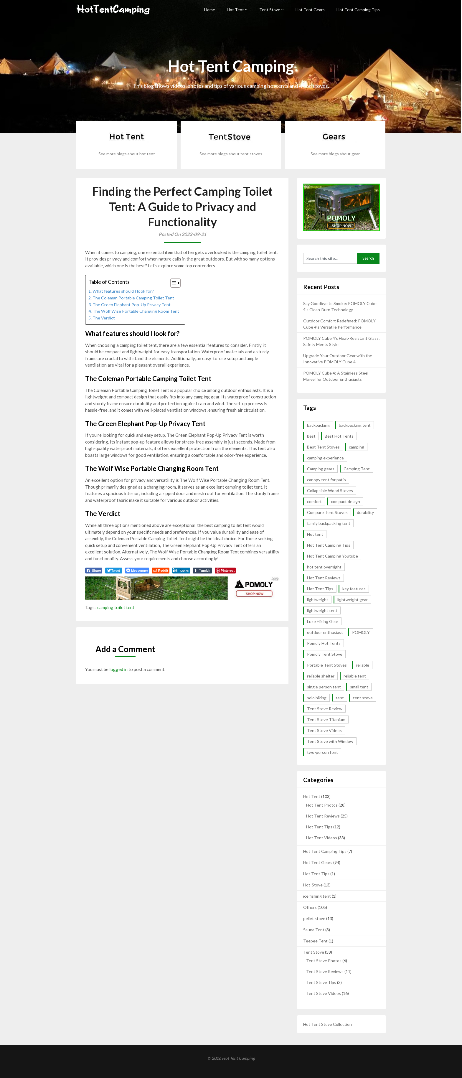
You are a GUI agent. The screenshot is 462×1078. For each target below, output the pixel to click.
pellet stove (314, 918)
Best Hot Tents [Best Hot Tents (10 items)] (339, 436)
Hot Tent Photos (322, 804)
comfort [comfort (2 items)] (314, 501)
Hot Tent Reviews (323, 815)
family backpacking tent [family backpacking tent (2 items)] (328, 523)
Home (209, 9)
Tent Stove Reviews (325, 971)
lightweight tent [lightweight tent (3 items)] (322, 610)
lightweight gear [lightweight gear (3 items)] (352, 599)
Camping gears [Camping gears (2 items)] (320, 468)
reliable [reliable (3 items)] (362, 664)
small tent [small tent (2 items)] (359, 686)
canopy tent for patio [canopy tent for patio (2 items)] (326, 479)
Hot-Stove (313, 884)
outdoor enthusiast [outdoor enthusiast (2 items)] (325, 632)
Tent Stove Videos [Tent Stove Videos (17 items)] (324, 730)
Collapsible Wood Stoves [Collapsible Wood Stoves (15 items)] (330, 490)
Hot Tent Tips (319, 826)
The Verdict (104, 317)
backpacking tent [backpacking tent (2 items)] (355, 425)
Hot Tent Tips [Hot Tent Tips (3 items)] (320, 588)
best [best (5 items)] (311, 436)
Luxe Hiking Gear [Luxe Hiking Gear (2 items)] (322, 621)
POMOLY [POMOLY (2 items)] (361, 632)
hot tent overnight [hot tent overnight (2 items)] (324, 566)
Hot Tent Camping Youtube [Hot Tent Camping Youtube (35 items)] (332, 555)
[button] (172, 283)
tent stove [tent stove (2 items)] (363, 697)
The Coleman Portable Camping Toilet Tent (133, 297)
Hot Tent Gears (310, 9)
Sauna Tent (313, 929)
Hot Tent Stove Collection (327, 1024)
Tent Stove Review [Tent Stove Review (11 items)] (324, 708)
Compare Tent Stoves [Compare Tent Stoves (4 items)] (327, 512)
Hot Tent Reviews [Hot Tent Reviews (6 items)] (324, 577)
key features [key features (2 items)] (354, 588)
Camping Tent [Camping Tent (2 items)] (357, 468)
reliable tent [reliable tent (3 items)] (355, 675)
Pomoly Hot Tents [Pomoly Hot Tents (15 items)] (324, 643)
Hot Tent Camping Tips (358, 9)
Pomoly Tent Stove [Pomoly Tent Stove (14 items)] (324, 654)
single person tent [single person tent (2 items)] (324, 686)
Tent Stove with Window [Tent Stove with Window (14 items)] (330, 741)
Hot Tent (235, 9)
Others (310, 907)
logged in (118, 669)
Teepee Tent (315, 940)
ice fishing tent (317, 896)
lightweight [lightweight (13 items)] (317, 599)
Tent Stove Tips (321, 982)
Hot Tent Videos (321, 837)
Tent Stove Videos (323, 993)
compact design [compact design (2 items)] (345, 501)
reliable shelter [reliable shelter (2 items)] (320, 675)
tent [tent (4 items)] (340, 697)
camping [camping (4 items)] (356, 446)
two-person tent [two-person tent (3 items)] (322, 752)
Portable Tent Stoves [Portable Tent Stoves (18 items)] (327, 664)
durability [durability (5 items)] (365, 512)
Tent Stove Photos (323, 960)
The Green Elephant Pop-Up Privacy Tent (132, 304)
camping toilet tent (115, 607)
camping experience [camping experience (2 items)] (325, 457)
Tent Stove (269, 9)
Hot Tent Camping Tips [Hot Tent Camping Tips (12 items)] (328, 545)
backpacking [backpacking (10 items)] (318, 425)
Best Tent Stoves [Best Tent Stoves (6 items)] (323, 446)
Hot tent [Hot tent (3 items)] (315, 534)
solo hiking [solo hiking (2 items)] (316, 697)
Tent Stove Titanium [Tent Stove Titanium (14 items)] (326, 719)
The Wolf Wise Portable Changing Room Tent (136, 311)
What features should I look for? (123, 291)
